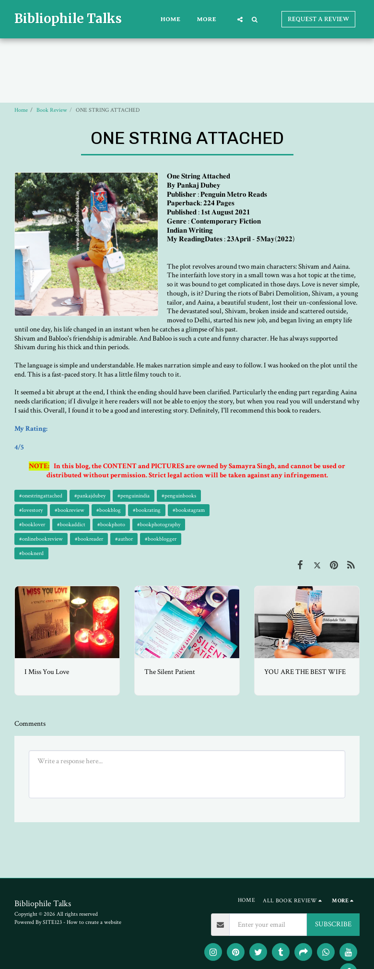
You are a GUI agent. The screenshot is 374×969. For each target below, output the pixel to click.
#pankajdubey (89, 495)
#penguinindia (133, 495)
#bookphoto (111, 524)
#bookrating (147, 510)
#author (124, 539)
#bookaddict (71, 524)
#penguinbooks (179, 495)
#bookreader (89, 539)
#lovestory (31, 510)
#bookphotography (158, 524)
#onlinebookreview (41, 539)
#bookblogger (160, 539)
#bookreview (69, 510)
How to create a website (94, 922)
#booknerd (31, 553)
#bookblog (108, 510)
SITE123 (52, 922)
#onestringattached (40, 495)
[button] (240, 19)
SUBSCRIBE (333, 924)
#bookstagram (189, 510)
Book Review (51, 110)
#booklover (32, 524)
